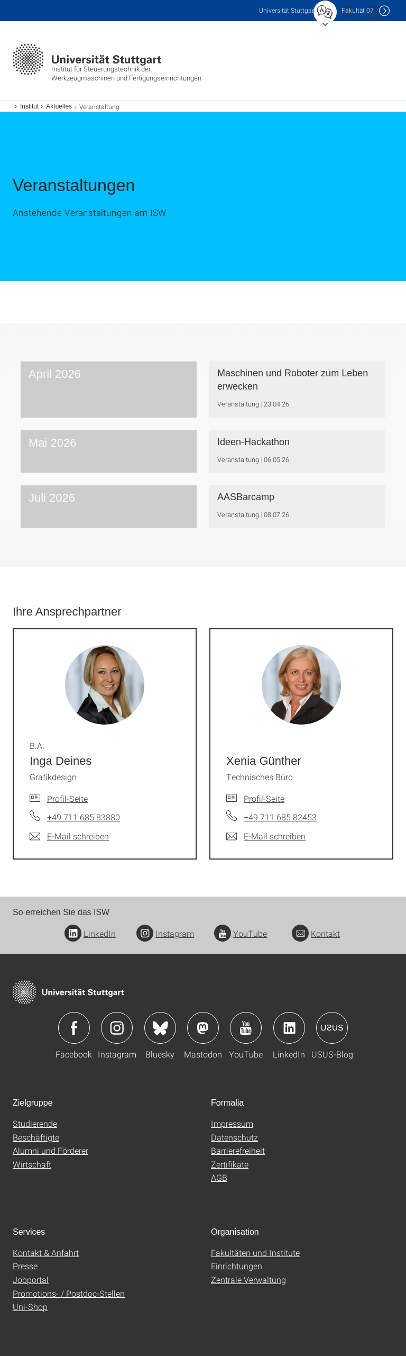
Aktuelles (59, 106)
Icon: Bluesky (160, 1028)
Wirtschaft (32, 1164)
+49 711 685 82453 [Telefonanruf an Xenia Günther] (280, 816)
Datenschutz (234, 1137)
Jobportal (31, 1279)
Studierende (35, 1123)
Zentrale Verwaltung (248, 1279)
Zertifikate (229, 1164)
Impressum (232, 1123)
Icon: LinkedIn (289, 1028)
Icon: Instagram (117, 1028)
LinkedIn (90, 933)
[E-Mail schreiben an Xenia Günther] (266, 836)
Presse (25, 1265)
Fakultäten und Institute (255, 1252)
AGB (219, 1177)
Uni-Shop (30, 1306)
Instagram (165, 933)
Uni (287, 10)
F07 (358, 10)
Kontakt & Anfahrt (46, 1252)
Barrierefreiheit (238, 1150)
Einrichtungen (236, 1265)
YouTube (240, 933)
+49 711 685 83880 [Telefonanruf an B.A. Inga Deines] (83, 816)
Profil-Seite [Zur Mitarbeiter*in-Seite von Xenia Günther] (264, 798)
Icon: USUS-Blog (332, 1028)
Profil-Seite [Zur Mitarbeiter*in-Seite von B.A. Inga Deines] (67, 798)
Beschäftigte (36, 1137)
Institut (29, 106)
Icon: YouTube (246, 1028)
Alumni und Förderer (50, 1150)
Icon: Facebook (74, 1028)
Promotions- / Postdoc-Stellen (69, 1293)
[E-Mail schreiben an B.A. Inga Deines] (69, 836)
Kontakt (316, 933)
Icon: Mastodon (203, 1028)
